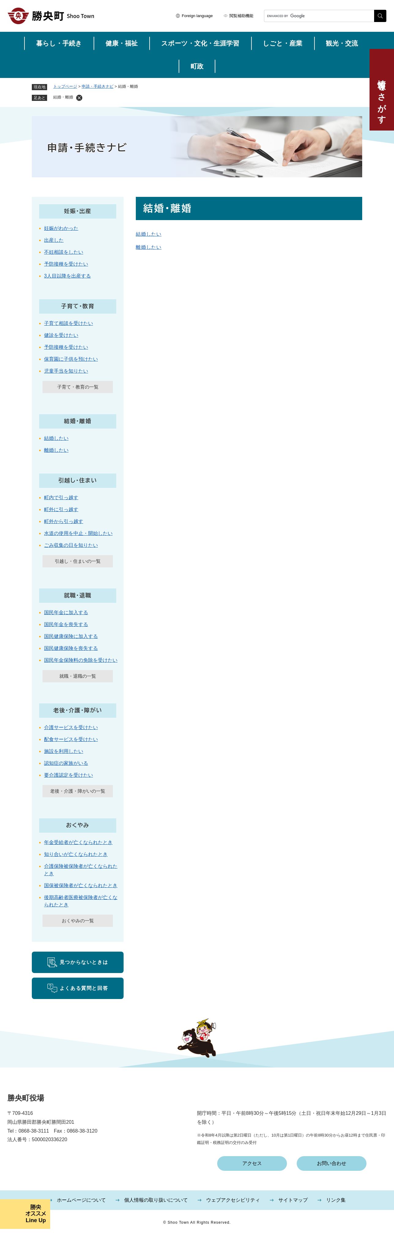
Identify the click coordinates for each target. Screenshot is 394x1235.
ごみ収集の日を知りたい (71, 545)
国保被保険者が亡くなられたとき (80, 885)
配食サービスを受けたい (71, 739)
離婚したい (149, 247)
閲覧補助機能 (241, 15)
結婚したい (149, 234)
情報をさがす (381, 96)
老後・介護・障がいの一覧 (77, 791)
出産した (54, 240)
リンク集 (336, 1200)
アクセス (252, 1163)
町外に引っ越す (61, 509)
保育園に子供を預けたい (71, 359)
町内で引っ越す (61, 497)
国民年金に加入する (66, 612)
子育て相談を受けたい (68, 323)
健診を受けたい (61, 335)
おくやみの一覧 (78, 920)
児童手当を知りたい (66, 371)
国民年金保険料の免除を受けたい (80, 660)
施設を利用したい (63, 751)
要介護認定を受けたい (68, 775)
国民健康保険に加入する (71, 636)
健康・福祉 (122, 43)
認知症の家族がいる (66, 763)
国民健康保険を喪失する (71, 648)
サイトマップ (293, 1200)
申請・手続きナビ (97, 86)
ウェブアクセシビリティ (233, 1200)
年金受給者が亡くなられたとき (78, 842)
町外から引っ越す (63, 521)
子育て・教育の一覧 (77, 386)
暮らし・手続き (59, 43)
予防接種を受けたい (66, 264)
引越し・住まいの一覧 (78, 561)
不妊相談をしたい (63, 252)
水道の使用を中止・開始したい (78, 533)
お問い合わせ (331, 1163)
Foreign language (197, 15)
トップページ (65, 86)
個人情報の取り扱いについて (156, 1200)
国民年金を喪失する (66, 624)
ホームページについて (81, 1200)
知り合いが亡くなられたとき (76, 854)
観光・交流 (342, 43)
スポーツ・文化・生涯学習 (200, 43)
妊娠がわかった (61, 228)
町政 (197, 66)
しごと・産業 (282, 43)
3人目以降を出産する (67, 275)
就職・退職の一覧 (77, 676)
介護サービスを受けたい (71, 727)
